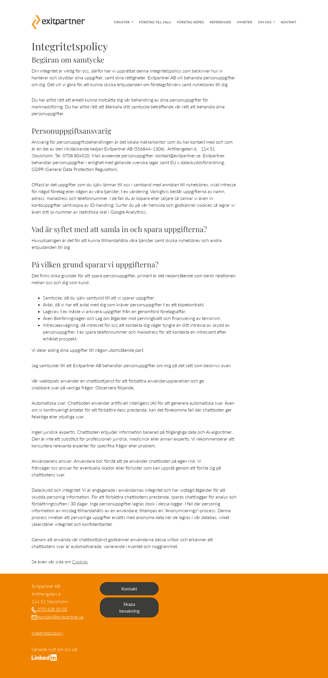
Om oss (265, 22)
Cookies (80, 561)
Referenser (220, 22)
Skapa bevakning (129, 607)
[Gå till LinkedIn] (45, 657)
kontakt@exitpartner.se (57, 616)
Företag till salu (155, 22)
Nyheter (244, 22)
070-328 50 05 (49, 609)
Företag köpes (190, 22)
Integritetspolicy (47, 633)
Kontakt (288, 22)
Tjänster (122, 22)
